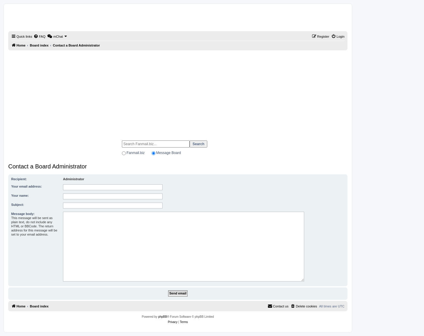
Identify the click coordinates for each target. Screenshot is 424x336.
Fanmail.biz (136, 153)
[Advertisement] (177, 93)
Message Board (168, 153)
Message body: (22, 214)
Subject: (17, 204)
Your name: (20, 195)
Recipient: (19, 179)
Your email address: (26, 186)
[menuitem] (39, 36)
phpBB (162, 316)
